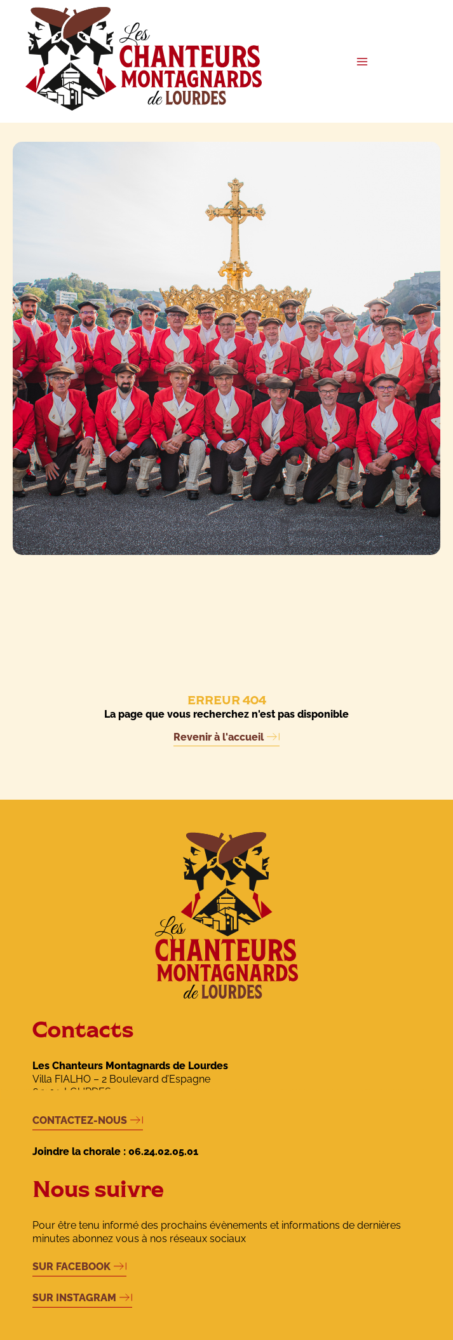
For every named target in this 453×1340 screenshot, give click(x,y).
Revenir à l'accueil (218, 737)
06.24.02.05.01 (163, 1151)
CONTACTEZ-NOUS (79, 1120)
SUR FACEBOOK (71, 1267)
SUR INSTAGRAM (74, 1298)
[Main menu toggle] (362, 61)
